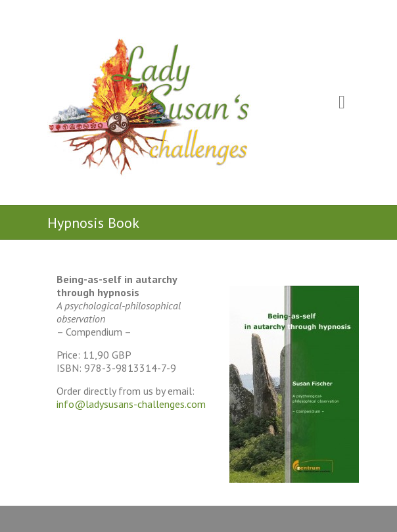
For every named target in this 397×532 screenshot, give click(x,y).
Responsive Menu (342, 103)
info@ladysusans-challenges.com (131, 403)
